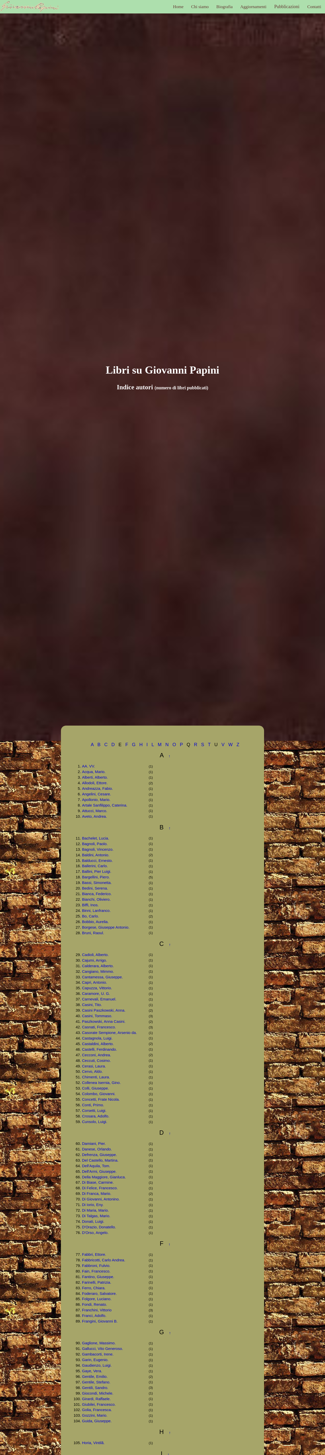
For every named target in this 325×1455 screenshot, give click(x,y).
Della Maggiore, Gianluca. (104, 1177)
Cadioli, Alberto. (95, 954)
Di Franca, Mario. (96, 1193)
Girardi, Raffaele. (96, 1399)
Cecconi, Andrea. (96, 1055)
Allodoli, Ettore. (95, 783)
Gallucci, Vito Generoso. (102, 1348)
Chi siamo (200, 6)
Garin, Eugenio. (95, 1360)
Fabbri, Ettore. (94, 1254)
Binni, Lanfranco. (96, 910)
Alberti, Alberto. (95, 777)
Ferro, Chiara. (94, 1288)
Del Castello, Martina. (100, 1160)
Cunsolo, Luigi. (94, 1121)
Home (178, 6)
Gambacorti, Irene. (97, 1354)
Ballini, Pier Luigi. (96, 871)
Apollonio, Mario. (96, 799)
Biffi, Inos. (90, 905)
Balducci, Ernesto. (97, 860)
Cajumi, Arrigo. (94, 960)
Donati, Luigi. (93, 1221)
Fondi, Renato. (94, 1304)
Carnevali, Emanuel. (99, 999)
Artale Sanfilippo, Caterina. (104, 805)
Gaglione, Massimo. (99, 1343)
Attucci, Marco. (94, 811)
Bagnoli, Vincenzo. (97, 849)
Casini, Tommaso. (97, 1016)
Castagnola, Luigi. (97, 1038)
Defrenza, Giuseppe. (99, 1154)
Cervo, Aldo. (92, 1071)
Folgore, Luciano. (96, 1299)
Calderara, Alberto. (98, 966)
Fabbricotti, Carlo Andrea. (103, 1260)
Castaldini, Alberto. (98, 1044)
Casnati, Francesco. (99, 1027)
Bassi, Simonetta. (97, 882)
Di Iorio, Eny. (93, 1204)
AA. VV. (88, 766)
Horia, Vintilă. (93, 1443)
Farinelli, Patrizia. (96, 1282)
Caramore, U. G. (96, 993)
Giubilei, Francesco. (99, 1404)
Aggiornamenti (253, 6)
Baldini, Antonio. (95, 855)
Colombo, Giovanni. (99, 1094)
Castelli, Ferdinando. (99, 1049)
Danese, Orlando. (97, 1149)
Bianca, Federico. (97, 894)
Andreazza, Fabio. (97, 788)
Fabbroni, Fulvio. (96, 1265)
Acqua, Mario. (94, 772)
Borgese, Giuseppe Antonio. (105, 927)
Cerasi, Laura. (94, 1066)
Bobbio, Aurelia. (95, 921)
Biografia (224, 6)
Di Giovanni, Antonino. (101, 1199)
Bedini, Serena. (95, 888)
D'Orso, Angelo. (95, 1232)
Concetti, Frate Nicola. (101, 1099)
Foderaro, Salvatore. (99, 1293)
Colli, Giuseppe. (95, 1088)
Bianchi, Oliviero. (96, 899)
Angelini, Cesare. (96, 794)
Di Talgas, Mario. (96, 1216)
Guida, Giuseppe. (97, 1421)
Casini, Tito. (92, 1004)
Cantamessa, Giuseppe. (102, 977)
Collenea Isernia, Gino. (101, 1082)
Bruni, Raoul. (93, 933)
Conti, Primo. (93, 1105)
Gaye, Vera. (92, 1371)
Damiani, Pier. (94, 1143)
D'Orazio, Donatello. (99, 1227)
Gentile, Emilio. (95, 1376)
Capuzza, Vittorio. (97, 988)
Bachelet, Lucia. (95, 838)
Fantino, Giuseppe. (98, 1277)
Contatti (314, 6)
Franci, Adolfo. (94, 1315)
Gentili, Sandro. (95, 1387)
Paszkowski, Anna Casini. (103, 1021)
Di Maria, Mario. (95, 1210)
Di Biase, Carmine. (98, 1182)
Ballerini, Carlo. (95, 866)
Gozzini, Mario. (94, 1415)
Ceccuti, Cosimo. (96, 1060)
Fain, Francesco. (96, 1271)
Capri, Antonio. (94, 982)
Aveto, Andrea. (94, 816)
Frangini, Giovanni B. (100, 1321)
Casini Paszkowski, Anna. (103, 1010)
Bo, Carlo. (90, 916)
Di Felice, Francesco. (100, 1188)
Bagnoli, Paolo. (95, 844)
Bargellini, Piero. (96, 877)
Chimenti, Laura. (96, 1077)
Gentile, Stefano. (96, 1382)
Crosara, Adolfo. (95, 1116)
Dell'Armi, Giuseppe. (99, 1171)
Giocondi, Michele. (97, 1393)
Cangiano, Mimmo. (98, 971)
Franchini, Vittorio (96, 1310)
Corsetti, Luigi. (94, 1110)
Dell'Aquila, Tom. (96, 1166)
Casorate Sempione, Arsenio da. (109, 1032)
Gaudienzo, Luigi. (97, 1365)
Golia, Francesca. (97, 1410)
